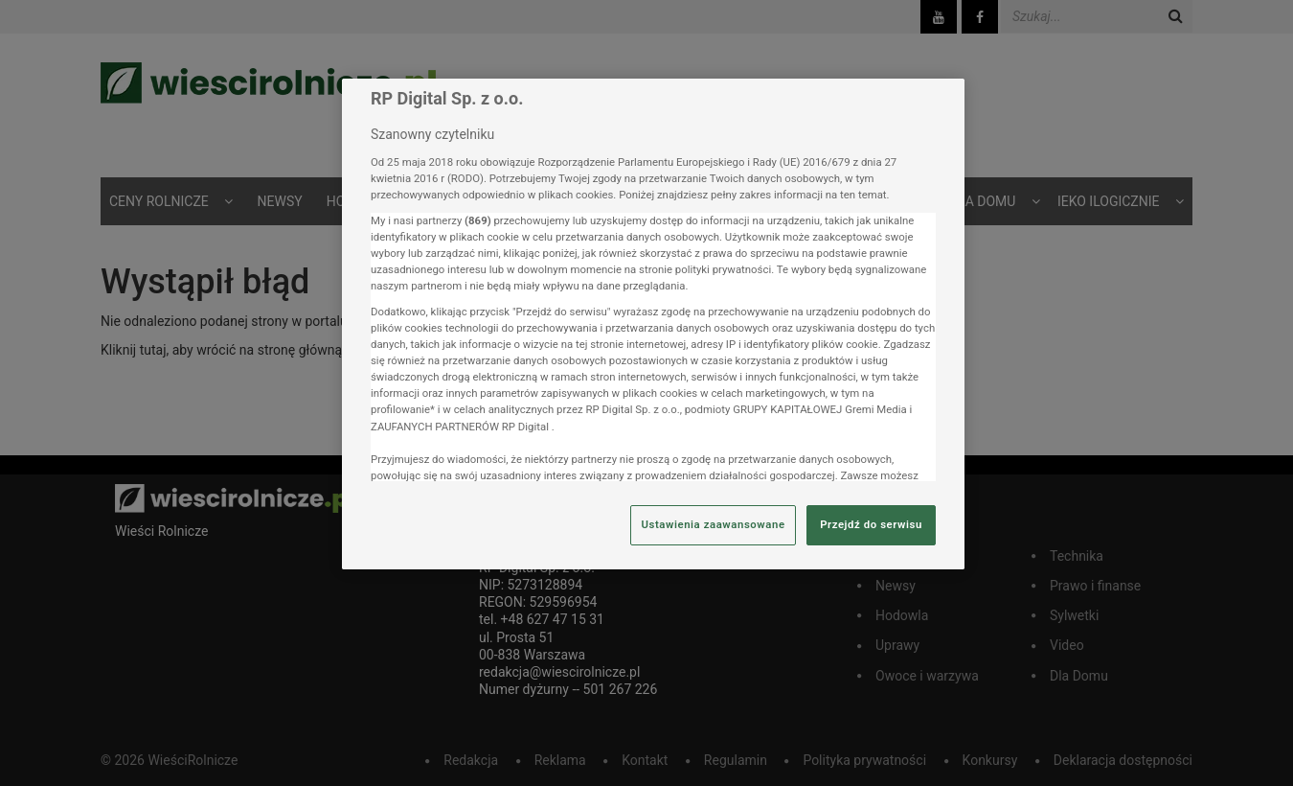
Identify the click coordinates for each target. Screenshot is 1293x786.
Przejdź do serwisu (871, 524)
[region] (653, 324)
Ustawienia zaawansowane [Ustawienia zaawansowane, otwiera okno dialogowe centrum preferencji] (712, 524)
